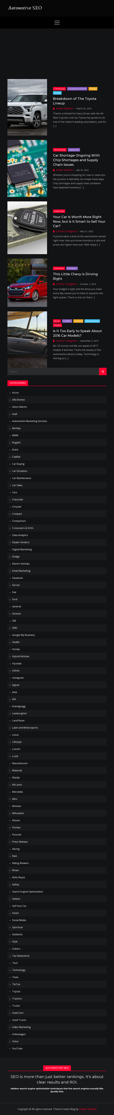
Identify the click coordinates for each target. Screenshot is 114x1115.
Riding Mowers (20, 863)
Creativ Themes (88, 1109)
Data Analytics (20, 535)
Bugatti (16, 442)
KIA (14, 699)
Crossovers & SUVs (77, 88)
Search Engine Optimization (27, 891)
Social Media (19, 920)
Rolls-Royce (18, 877)
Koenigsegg (19, 706)
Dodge (16, 556)
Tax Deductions (21, 955)
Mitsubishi (18, 813)
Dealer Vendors (21, 542)
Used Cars (74, 150)
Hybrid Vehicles (20, 656)
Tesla (15, 977)
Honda (16, 649)
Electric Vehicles (21, 563)
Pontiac (16, 827)
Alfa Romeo (18, 399)
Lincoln (16, 749)
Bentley (16, 428)
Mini (14, 799)
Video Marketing (21, 1027)
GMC (15, 627)
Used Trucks (19, 1020)
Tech (15, 963)
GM (14, 620)
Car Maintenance (21, 478)
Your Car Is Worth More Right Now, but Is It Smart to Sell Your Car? (79, 221)
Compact (72, 268)
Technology (59, 150)
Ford (14, 599)
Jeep (14, 692)
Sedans (16, 898)
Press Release (20, 841)
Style (15, 941)
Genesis (16, 613)
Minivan (16, 806)
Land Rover (18, 720)
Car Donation (19, 471)
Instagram (18, 677)
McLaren (17, 784)
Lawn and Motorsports (25, 727)
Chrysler (17, 506)
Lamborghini (19, 713)
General (78, 321)
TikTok (16, 984)
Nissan (16, 820)
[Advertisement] (57, 51)
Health (16, 642)
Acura (15, 392)
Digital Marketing (22, 549)
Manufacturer (92, 321)
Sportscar (17, 927)
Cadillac (67, 321)
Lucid (15, 756)
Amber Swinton (64, 108)
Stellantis (17, 934)
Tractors (17, 998)
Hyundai (16, 663)
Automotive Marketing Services (29, 421)
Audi (14, 414)
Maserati (17, 770)
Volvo (15, 1041)
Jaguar (16, 684)
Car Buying (59, 88)
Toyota (93, 88)
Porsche (16, 834)
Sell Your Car (19, 906)
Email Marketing (21, 570)
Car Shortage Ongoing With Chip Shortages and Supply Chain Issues (76, 160)
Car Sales (17, 485)
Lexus (15, 734)
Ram (14, 856)
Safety (15, 884)
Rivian (15, 870)
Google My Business (23, 635)
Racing (16, 848)
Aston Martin (19, 406)
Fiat (14, 592)
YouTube (17, 1048)
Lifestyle (17, 742)
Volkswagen (19, 1034)
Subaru (16, 948)
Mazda (16, 777)
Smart (15, 913)
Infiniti (15, 670)
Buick (57, 321)
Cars (14, 492)
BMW (15, 435)
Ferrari (16, 585)
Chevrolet (59, 268)
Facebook (17, 578)
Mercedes (17, 791)
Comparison (19, 521)
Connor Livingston (66, 231)
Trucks (57, 93)
